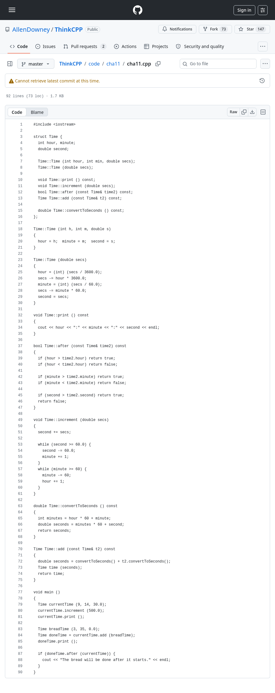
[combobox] (220, 63)
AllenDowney (31, 29)
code (94, 63)
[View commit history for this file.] (262, 80)
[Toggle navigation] (12, 9)
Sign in (244, 10)
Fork (215, 29)
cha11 (113, 63)
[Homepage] (138, 10)
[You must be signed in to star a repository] (252, 29)
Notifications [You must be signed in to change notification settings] (177, 29)
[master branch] (35, 64)
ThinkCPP (69, 29)
